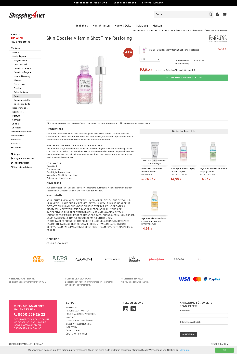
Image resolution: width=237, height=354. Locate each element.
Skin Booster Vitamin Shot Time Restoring (210, 30)
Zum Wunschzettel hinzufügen (66, 123)
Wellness (15, 143)
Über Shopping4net (76, 334)
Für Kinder (17, 127)
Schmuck (17, 120)
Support (16, 154)
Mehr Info (184, 350)
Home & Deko (123, 26)
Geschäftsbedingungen (79, 324)
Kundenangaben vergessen (81, 314)
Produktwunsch (20, 163)
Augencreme (20, 60)
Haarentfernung (22, 76)
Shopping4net (138, 30)
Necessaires (20, 84)
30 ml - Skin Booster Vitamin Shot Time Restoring (183, 50)
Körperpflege (20, 108)
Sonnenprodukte (22, 100)
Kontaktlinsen (101, 26)
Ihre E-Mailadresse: (190, 322)
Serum (186, 30)
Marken (157, 26)
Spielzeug (142, 26)
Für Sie (164, 30)
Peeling (18, 88)
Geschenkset (20, 64)
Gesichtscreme (22, 68)
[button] (224, 14)
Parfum (17, 116)
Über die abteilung (21, 167)
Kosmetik (18, 112)
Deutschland (219, 344)
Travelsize (16, 139)
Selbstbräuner (21, 92)
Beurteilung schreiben (102, 123)
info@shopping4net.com (27, 325)
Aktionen (17, 38)
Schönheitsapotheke (21, 131)
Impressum (71, 327)
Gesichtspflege (22, 72)
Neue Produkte (20, 42)
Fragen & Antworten (22, 158)
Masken (18, 80)
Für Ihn (15, 124)
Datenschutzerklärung (79, 321)
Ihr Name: (185, 310)
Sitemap (38, 344)
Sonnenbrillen (17, 135)
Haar (15, 52)
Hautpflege (175, 30)
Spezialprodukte (22, 104)
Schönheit (81, 26)
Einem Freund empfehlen (135, 123)
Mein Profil (72, 307)
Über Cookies (73, 330)
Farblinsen (16, 147)
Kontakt (71, 317)
